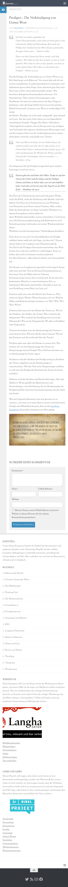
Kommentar (18, 470)
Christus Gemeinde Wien (17, 579)
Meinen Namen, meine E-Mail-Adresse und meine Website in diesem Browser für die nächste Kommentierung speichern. (35, 514)
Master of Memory (13, 637)
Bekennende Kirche (14, 573)
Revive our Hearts (13, 650)
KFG (7, 624)
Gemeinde (7, 833)
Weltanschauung (11, 847)
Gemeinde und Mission (16, 618)
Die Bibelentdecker (14, 598)
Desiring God (11, 592)
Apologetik (8, 818)
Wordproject (11, 669)
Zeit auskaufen (9, 760)
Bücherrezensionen (12, 850)
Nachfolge (7, 840)
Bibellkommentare (11, 743)
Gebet (5, 753)
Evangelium (8, 822)
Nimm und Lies (12, 643)
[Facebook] (41, 879)
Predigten (15, 9)
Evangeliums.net (13, 611)
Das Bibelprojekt (13, 586)
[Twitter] (27, 879)
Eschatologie (9, 826)
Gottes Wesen (9, 836)
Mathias (18, 28)
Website (15, 499)
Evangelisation (9, 750)
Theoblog (9, 656)
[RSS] (31, 879)
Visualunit (10, 662)
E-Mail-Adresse (45, 488)
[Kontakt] (36, 879)
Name (15, 488)
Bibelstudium (9, 746)
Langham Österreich (14, 630)
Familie (6, 829)
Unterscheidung (10, 843)
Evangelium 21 (11, 605)
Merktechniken (10, 757)
